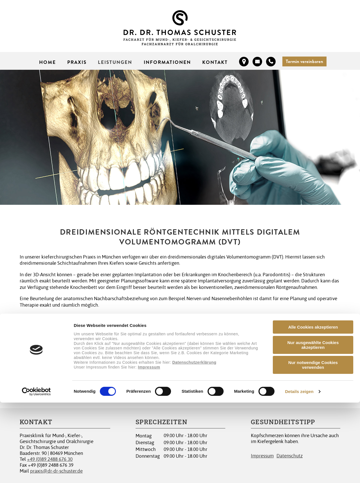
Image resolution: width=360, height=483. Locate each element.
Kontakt (215, 62)
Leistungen (115, 62)
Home (47, 62)
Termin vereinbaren (304, 61)
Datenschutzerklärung (194, 442)
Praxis (77, 62)
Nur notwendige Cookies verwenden (313, 445)
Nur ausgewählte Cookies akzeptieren (313, 425)
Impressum (149, 447)
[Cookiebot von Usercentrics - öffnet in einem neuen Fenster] (36, 472)
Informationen (167, 62)
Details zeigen (299, 471)
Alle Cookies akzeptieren (313, 407)
